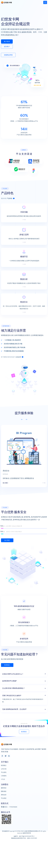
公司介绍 (3, 769)
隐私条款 (3, 791)
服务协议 (3, 788)
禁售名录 (3, 795)
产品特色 (11, 207)
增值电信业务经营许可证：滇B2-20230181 (24, 838)
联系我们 (32, 732)
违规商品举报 (8, 55)
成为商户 (7, 47)
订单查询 (3, 776)
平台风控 (3, 798)
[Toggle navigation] (45, 2)
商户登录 (7, 41)
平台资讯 (3, 772)
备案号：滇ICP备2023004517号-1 (24, 836)
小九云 (3, 779)
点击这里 (28, 357)
